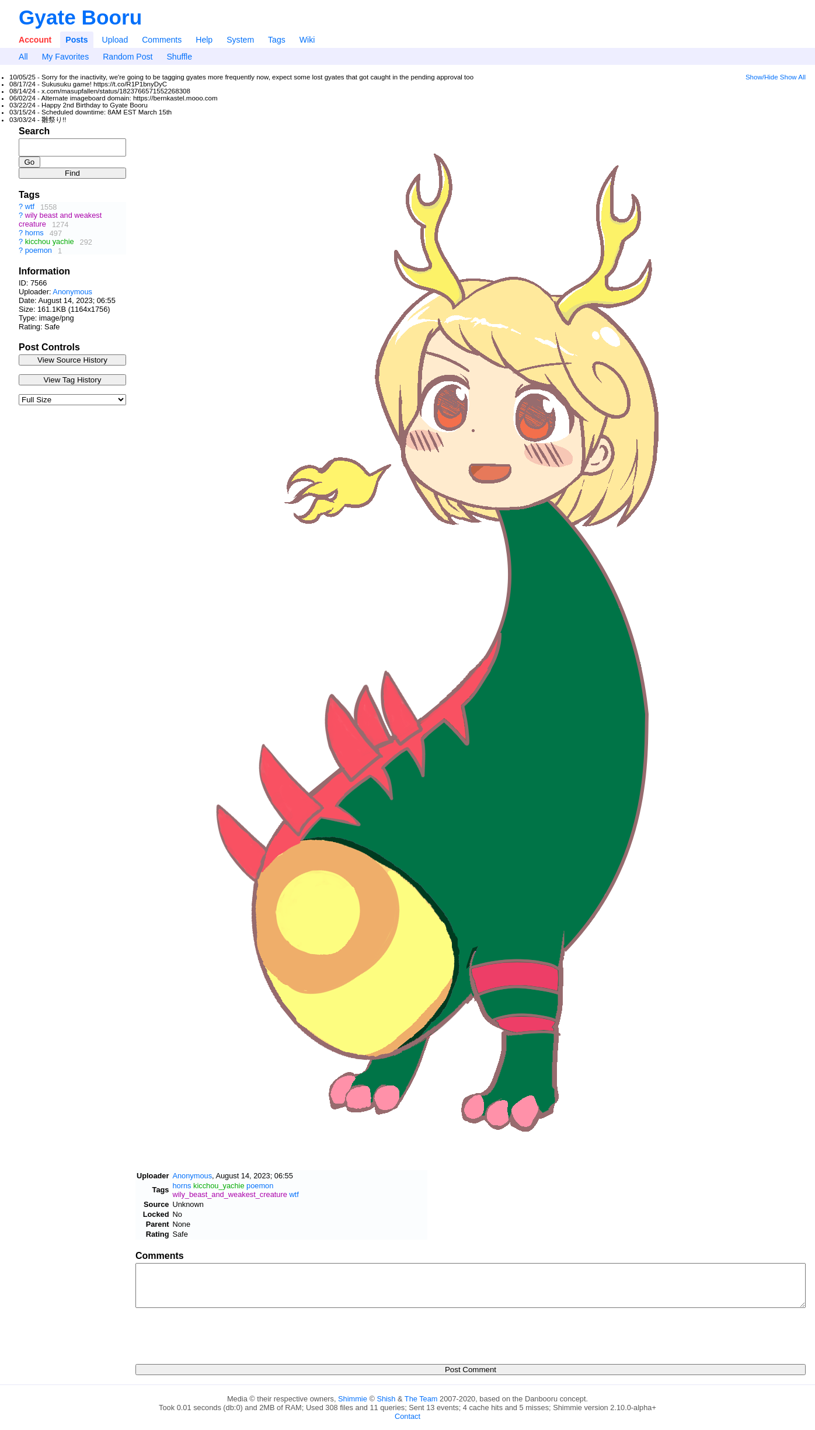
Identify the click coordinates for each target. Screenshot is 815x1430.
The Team (421, 1398)
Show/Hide (762, 77)
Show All (793, 77)
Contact (407, 1416)
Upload (115, 39)
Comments (162, 39)
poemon (38, 250)
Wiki (307, 39)
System (240, 39)
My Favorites (65, 56)
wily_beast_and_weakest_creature (229, 1194)
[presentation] (224, 1332)
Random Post (127, 56)
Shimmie (352, 1398)
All (23, 56)
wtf (29, 207)
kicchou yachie (49, 242)
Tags (276, 39)
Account (35, 39)
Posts (76, 39)
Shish (386, 1398)
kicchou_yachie (219, 1185)
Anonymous (72, 291)
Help (204, 39)
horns (34, 233)
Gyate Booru (80, 17)
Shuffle (179, 56)
